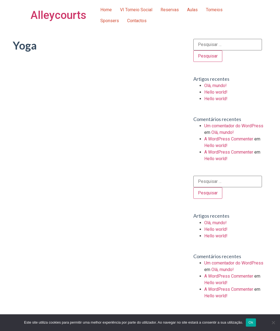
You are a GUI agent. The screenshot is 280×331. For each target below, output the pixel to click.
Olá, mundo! (215, 85)
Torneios (214, 9)
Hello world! (216, 92)
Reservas (170, 9)
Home (106, 9)
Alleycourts (58, 15)
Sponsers (109, 20)
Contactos (137, 20)
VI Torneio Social (136, 9)
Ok (251, 322)
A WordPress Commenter (228, 139)
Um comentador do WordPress (233, 125)
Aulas (192, 9)
